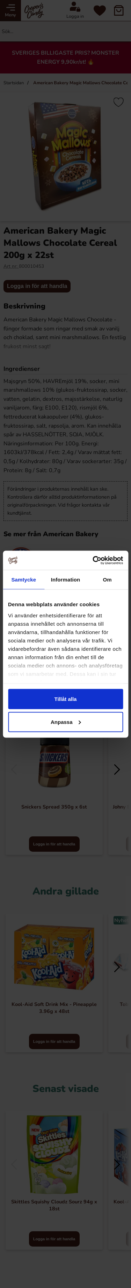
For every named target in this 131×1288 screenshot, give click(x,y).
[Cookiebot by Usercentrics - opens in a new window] (93, 560)
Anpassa (66, 722)
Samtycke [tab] (23, 580)
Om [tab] (107, 580)
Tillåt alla (65, 699)
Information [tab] (65, 580)
